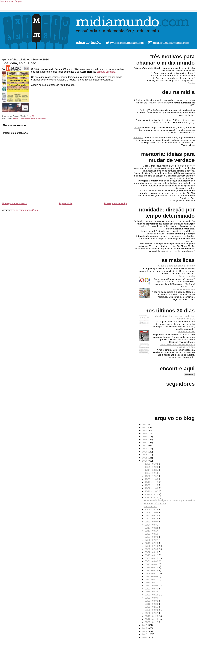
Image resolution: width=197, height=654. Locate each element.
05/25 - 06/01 (151, 564)
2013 (145, 625)
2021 (145, 439)
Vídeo (137, 127)
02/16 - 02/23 (151, 604)
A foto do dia (150, 506)
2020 (145, 442)
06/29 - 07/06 (151, 549)
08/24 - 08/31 (151, 524)
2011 (145, 631)
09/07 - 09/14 (151, 518)
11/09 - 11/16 (151, 485)
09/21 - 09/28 (151, 515)
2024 (145, 430)
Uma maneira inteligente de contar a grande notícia (169, 500)
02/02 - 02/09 (151, 610)
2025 (145, 427)
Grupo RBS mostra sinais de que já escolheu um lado (177, 345)
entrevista (185, 120)
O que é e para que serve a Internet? (176, 265)
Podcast (144, 110)
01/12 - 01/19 (151, 619)
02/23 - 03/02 (151, 601)
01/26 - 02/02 (151, 613)
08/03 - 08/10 (151, 534)
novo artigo (162, 102)
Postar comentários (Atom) (25, 210)
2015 (145, 457)
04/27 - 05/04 (151, 576)
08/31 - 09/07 (151, 521)
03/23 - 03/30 (151, 588)
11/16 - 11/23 (151, 482)
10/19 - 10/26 (151, 494)
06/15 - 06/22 (151, 555)
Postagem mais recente (14, 203)
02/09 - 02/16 (151, 607)
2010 (145, 634)
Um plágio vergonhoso (183, 289)
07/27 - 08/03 (151, 537)
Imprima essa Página (11, 1)
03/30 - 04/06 (151, 585)
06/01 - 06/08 (151, 561)
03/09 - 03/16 (151, 594)
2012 (145, 628)
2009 (145, 637)
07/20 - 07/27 (151, 540)
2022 (145, 436)
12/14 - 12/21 (151, 470)
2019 (145, 445)
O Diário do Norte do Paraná (25, 118)
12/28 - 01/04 (151, 464)
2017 (145, 451)
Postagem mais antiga (115, 203)
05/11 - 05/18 (151, 570)
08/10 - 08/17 (151, 530)
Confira (191, 83)
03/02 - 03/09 (151, 597)
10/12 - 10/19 (151, 497)
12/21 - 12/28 (151, 467)
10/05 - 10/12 (151, 509)
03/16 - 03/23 (151, 591)
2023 (145, 433)
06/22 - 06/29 (151, 552)
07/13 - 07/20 (151, 543)
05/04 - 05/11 (151, 573)
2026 (145, 424)
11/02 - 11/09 (151, 488)
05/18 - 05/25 (151, 567)
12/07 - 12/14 (151, 473)
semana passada (106, 72)
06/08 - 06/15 (151, 558)
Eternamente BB (186, 331)
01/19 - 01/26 (151, 616)
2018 (145, 448)
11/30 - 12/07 (151, 476)
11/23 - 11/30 (151, 479)
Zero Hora (42, 118)
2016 (145, 454)
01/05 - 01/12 (151, 622)
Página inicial (65, 203)
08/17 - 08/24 (151, 528)
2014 (145, 461)
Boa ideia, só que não (19, 63)
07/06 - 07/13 (151, 546)
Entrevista (138, 137)
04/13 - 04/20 (151, 582)
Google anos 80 (187, 276)
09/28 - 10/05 (151, 512)
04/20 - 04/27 (151, 579)
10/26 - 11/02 (151, 491)
